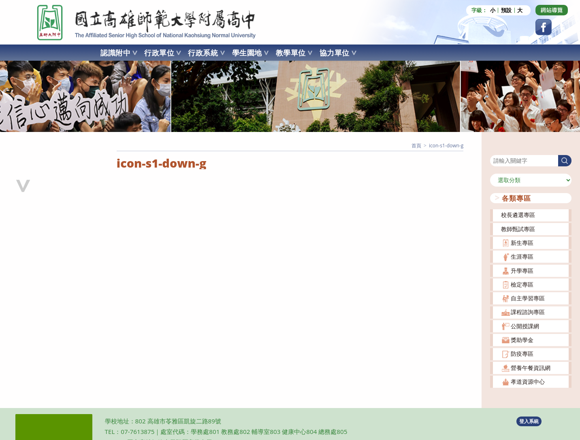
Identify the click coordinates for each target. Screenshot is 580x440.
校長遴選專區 (518, 214)
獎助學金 (522, 339)
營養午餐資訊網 (530, 367)
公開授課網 (525, 325)
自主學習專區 (528, 298)
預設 (506, 10)
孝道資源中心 (528, 381)
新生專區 (522, 242)
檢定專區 (522, 283)
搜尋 (495, 149)
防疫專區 (522, 353)
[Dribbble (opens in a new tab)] (551, 10)
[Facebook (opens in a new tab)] (543, 27)
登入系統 (529, 420)
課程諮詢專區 (528, 311)
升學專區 (522, 270)
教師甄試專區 (518, 228)
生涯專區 (522, 256)
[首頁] (416, 145)
